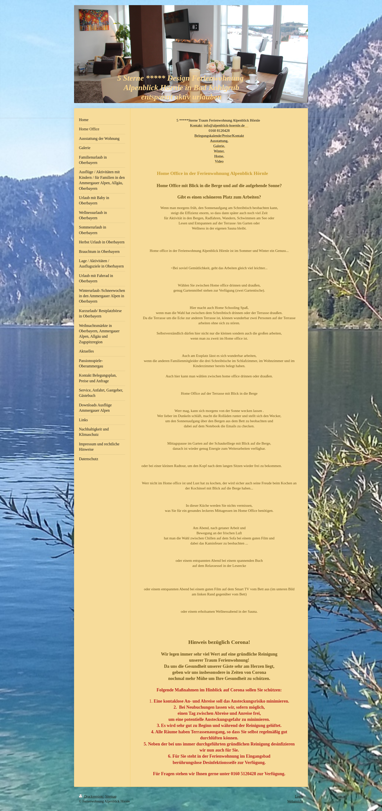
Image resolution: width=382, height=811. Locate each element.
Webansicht (295, 801)
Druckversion (91, 796)
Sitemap (110, 796)
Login (299, 796)
